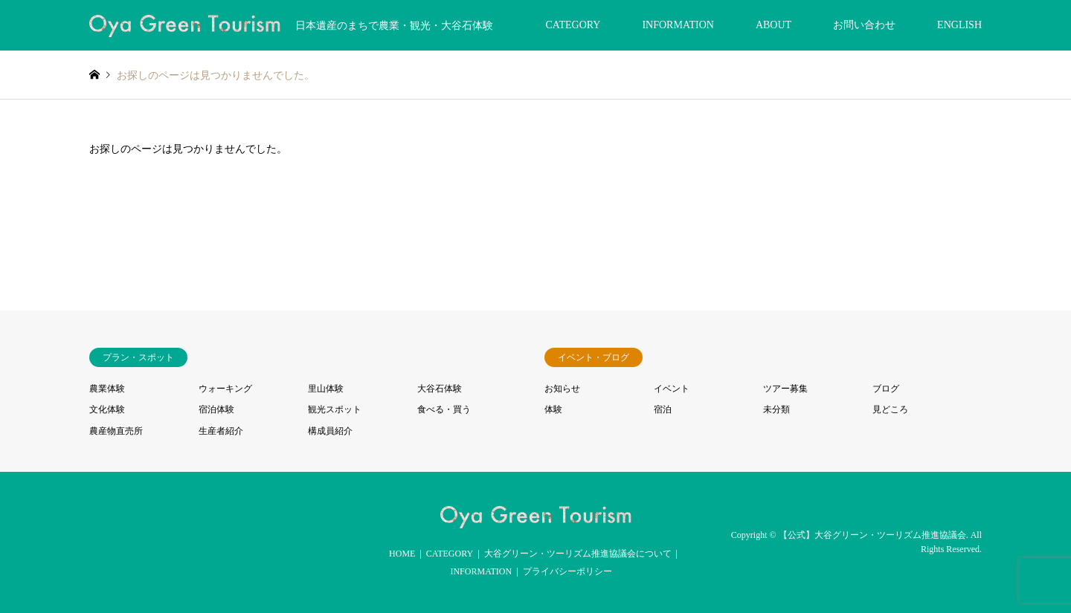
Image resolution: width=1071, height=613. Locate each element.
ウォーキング (225, 388)
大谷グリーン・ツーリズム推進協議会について (578, 553)
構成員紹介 (330, 431)
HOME (402, 553)
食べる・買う (444, 409)
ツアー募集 (785, 388)
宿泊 (663, 409)
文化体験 (107, 409)
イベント (671, 388)
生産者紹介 (221, 431)
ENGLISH (959, 24)
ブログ (885, 388)
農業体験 (107, 388)
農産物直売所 (116, 431)
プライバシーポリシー (567, 571)
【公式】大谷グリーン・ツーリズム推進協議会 (872, 535)
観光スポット (334, 409)
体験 (553, 409)
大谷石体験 (439, 388)
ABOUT (773, 24)
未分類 (776, 409)
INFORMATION (677, 24)
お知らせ (562, 388)
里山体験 (326, 388)
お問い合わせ (864, 24)
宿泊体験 (216, 409)
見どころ (890, 409)
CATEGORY (573, 24)
